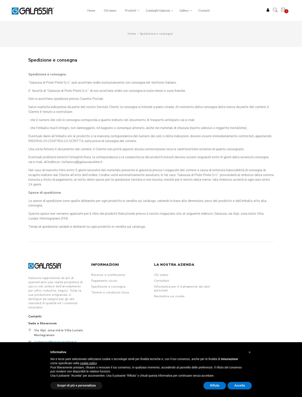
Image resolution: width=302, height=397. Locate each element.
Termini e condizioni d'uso (110, 293)
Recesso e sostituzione (108, 275)
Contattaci (161, 281)
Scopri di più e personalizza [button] (76, 385)
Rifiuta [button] (214, 385)
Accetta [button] (239, 385)
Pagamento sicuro (104, 281)
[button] (249, 352)
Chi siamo (161, 275)
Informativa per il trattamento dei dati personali (182, 289)
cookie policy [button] (88, 363)
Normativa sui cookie (169, 296)
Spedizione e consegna (108, 287)
